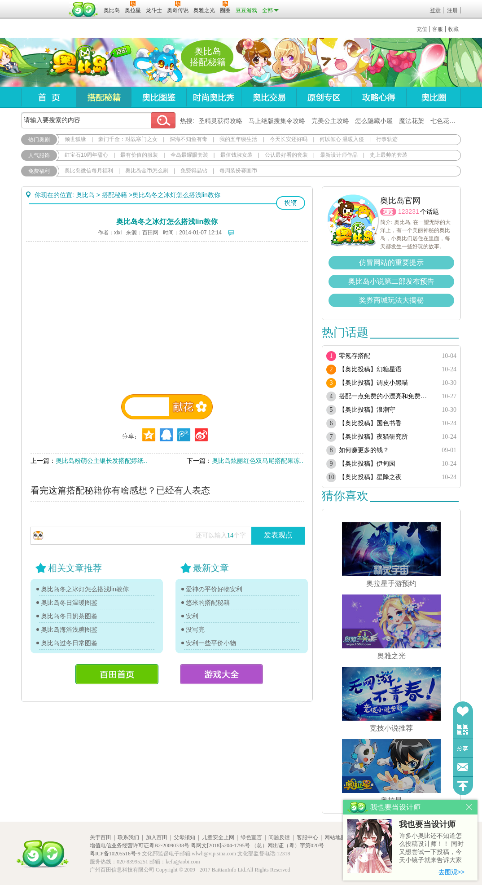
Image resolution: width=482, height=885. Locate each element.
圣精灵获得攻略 (220, 120)
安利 (192, 616)
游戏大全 (221, 674)
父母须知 (184, 837)
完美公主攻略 (330, 120)
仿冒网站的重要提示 (391, 262)
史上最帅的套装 (389, 155)
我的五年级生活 (238, 139)
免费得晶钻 (193, 170)
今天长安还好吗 (288, 139)
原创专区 (323, 97)
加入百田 (156, 837)
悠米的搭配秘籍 (208, 602)
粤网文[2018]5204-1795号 (220, 845)
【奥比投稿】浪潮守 (367, 409)
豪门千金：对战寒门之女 (128, 139)
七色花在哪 (446, 120)
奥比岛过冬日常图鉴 (69, 643)
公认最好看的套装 (286, 155)
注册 (452, 10)
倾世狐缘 (75, 139)
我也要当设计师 (427, 824)
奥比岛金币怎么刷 (146, 170)
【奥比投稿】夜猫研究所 (373, 436)
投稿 (290, 203)
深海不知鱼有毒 (188, 139)
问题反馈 (463, 767)
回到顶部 (463, 786)
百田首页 (116, 674)
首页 (48, 97)
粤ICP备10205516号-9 (115, 853)
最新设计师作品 (339, 155)
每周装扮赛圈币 (238, 170)
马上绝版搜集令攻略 (277, 120)
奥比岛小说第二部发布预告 (391, 281)
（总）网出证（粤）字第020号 (287, 845)
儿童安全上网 (218, 837)
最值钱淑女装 (236, 155)
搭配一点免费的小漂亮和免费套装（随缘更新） (386, 396)
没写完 (195, 629)
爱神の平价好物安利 (214, 589)
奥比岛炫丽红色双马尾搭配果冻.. (257, 460)
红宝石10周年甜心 (86, 155)
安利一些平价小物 (211, 643)
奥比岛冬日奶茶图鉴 (69, 616)
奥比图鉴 (158, 97)
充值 (421, 29)
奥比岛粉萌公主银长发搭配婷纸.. (101, 460)
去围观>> (451, 872)
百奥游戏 (43, 4)
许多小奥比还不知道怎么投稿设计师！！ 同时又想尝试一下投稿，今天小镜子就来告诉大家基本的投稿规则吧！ (431, 848)
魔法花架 (411, 120)
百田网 (83, 9)
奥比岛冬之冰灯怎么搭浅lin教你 (85, 589)
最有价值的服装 (139, 155)
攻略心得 (378, 97)
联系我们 (128, 837)
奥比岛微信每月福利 (89, 170)
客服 (437, 29)
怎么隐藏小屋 (374, 120)
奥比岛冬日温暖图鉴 (69, 602)
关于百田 (100, 837)
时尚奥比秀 (213, 97)
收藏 (453, 29)
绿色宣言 (251, 837)
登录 (435, 10)
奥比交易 (268, 97)
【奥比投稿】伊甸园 (367, 463)
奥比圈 (433, 97)
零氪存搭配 (354, 355)
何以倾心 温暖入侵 (342, 139)
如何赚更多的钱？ (364, 450)
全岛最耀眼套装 (189, 155)
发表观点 (278, 535)
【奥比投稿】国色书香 (370, 423)
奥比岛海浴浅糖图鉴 (69, 629)
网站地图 (335, 837)
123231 (408, 211)
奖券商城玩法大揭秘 (391, 300)
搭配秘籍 (103, 97)
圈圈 (388, 212)
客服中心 (307, 837)
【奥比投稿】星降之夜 (370, 477)
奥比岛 (77, 62)
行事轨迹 (387, 139)
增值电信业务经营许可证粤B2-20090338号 (139, 845)
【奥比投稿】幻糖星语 (370, 369)
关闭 (469, 807)
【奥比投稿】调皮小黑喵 (373, 382)
